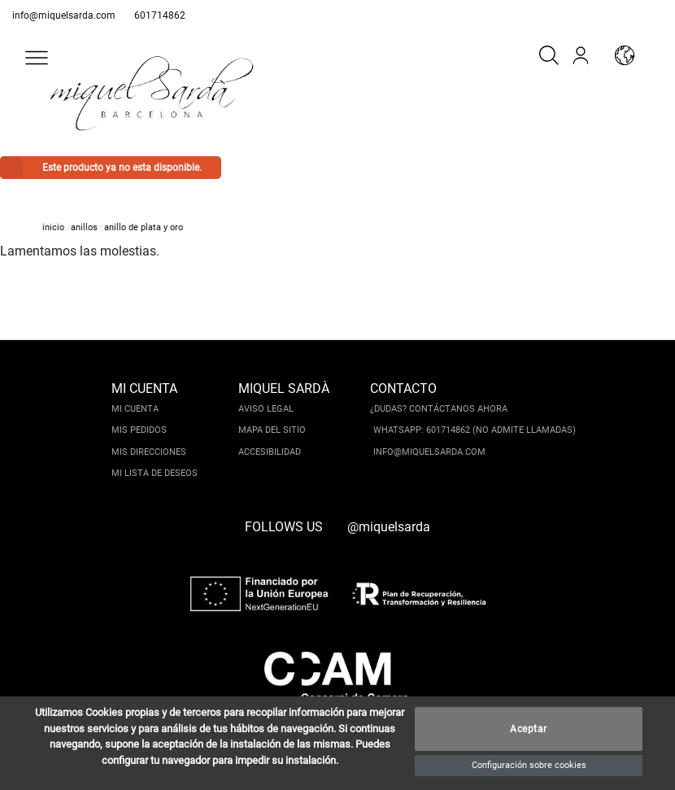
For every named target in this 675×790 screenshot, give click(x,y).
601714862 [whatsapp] (159, 15)
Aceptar (528, 729)
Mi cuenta (135, 409)
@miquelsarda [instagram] (388, 527)
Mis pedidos (139, 430)
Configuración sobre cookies (529, 765)
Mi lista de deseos (154, 473)
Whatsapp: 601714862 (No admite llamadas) (474, 430)
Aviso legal (266, 409)
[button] (36, 58)
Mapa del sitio (272, 430)
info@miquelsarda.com (63, 15)
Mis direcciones (148, 452)
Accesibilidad (269, 452)
